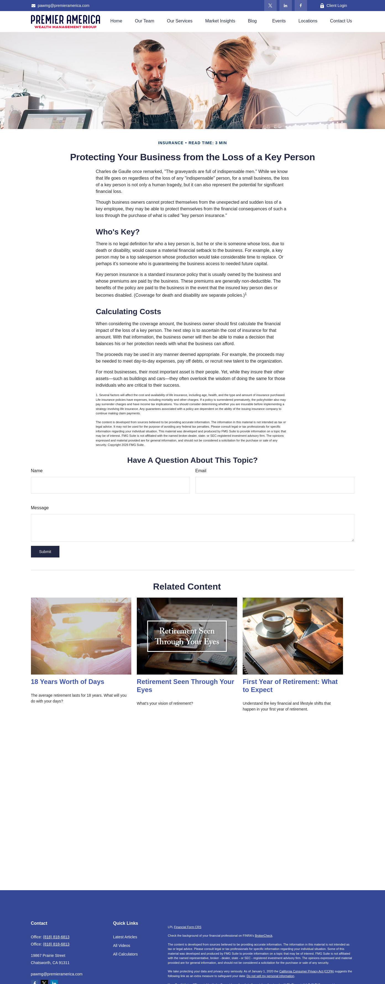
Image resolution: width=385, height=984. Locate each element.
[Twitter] (270, 5)
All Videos (121, 945)
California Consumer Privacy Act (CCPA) (306, 971)
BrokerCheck (264, 935)
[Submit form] (45, 551)
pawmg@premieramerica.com (60, 5)
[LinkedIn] (285, 5)
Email (200, 470)
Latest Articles (125, 937)
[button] (116, 21)
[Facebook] (301, 5)
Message (40, 507)
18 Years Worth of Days (67, 681)
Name (37, 470)
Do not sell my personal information (270, 976)
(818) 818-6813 (56, 937)
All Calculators (125, 954)
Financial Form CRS (187, 927)
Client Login (333, 5)
